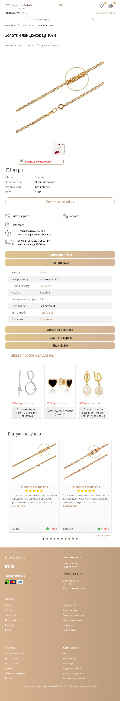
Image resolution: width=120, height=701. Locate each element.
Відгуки (9, 678)
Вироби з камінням (72, 620)
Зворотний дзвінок (72, 668)
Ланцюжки (10, 615)
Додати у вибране (48, 45)
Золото (44, 272)
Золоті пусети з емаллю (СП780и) (60, 412)
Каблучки (10, 605)
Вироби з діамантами (74, 615)
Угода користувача (72, 673)
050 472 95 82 (70, 563)
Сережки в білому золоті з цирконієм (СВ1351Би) (27, 412)
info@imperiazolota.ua (74, 588)
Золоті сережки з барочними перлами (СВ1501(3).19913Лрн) (93, 412)
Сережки (9, 610)
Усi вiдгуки (102, 535)
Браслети (9, 625)
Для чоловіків (69, 629)
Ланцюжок (46, 312)
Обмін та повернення (16, 673)
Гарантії (9, 668)
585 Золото (46, 286)
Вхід (65, 653)
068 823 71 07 (70, 567)
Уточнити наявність (60, 201)
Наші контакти (12, 658)
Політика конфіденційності (76, 678)
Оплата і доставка (14, 653)
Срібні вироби (70, 605)
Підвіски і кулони (13, 620)
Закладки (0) (69, 658)
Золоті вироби (70, 610)
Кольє (8, 629)
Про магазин (11, 663)
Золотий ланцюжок (34, 487)
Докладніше (18, 505)
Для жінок (46, 319)
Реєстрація (68, 663)
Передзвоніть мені (105, 13)
